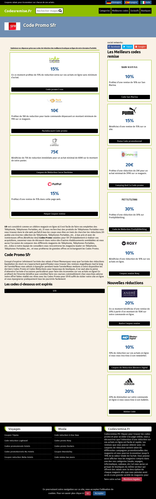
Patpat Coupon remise (54, 214)
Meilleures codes (120, 10)
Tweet (127, 46)
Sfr (54, 291)
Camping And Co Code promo (129, 185)
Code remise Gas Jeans (64, 457)
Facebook (114, 46)
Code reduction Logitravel (16, 440)
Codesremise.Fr (18, 11)
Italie (146, 2)
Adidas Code (129, 411)
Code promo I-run (54, 89)
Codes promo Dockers (64, 446)
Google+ (140, 46)
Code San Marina (129, 97)
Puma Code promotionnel (129, 141)
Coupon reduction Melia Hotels (18, 457)
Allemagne (114, 2)
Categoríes (104, 10)
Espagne (131, 2)
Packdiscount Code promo (54, 131)
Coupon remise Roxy (129, 273)
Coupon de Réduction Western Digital (129, 367)
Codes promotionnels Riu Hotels (19, 451)
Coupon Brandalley (63, 451)
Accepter (99, 493)
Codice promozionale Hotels (17, 446)
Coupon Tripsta (11, 435)
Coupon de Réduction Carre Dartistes (55, 172)
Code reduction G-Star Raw (66, 435)
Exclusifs (135, 10)
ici (88, 493)
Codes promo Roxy (62, 440)
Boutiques (146, 10)
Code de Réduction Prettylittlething (129, 229)
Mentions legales (132, 479)
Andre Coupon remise (129, 323)
